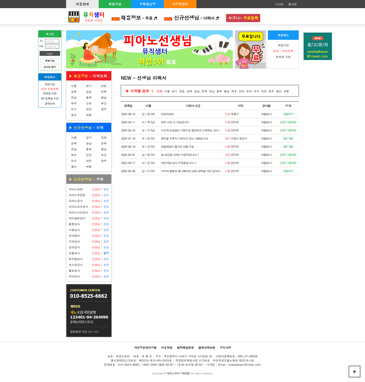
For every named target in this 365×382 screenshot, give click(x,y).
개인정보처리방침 (145, 347)
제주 (74, 103)
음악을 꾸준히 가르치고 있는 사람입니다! (184, 138)
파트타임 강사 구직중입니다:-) (178, 163)
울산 (74, 115)
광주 (104, 109)
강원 (104, 86)
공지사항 (225, 347)
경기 (88, 86)
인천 (88, 103)
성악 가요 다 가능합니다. (175, 122)
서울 (74, 86)
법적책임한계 (185, 347)
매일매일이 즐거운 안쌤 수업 (177, 146)
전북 (104, 92)
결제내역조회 (206, 347)
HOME (279, 4)
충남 (104, 97)
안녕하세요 (167, 114)
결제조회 (50, 103)
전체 (159, 91)
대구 (74, 109)
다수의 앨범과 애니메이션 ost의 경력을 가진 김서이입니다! (192, 171)
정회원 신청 (283, 57)
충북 (88, 97)
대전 (88, 109)
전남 (74, 97)
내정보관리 (180, 4)
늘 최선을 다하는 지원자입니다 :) (180, 155)
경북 (74, 92)
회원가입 (115, 4)
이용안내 (82, 4)
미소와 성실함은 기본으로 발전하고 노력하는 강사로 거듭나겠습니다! (192, 130)
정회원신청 (147, 4)
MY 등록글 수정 (50, 98)
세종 (88, 115)
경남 (88, 92)
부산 (104, 103)
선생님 (96, 189)
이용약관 (166, 347)
